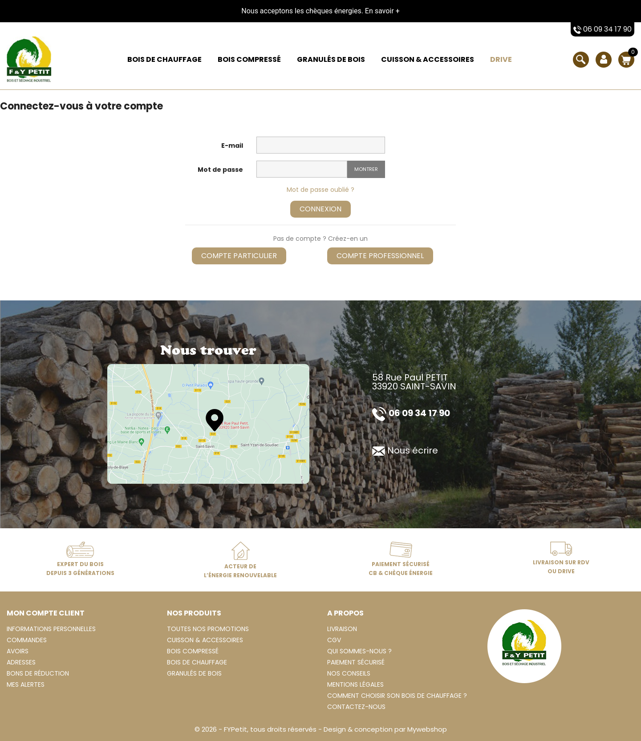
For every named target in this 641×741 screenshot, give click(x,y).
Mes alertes (26, 684)
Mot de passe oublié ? (320, 189)
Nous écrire (405, 450)
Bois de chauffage (164, 59)
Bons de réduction (38, 673)
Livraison (342, 628)
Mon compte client (46, 613)
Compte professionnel (380, 256)
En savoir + (382, 11)
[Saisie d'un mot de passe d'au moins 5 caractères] (301, 169)
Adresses (21, 662)
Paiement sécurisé (356, 662)
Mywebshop (427, 729)
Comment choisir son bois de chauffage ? (397, 695)
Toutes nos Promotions (208, 628)
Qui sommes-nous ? (359, 651)
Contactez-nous (356, 706)
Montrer (366, 169)
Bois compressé (249, 59)
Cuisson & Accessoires (427, 59)
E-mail (232, 145)
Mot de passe (220, 169)
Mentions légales (355, 684)
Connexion (320, 209)
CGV (334, 640)
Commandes (27, 640)
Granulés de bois (331, 59)
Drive (501, 59)
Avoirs (17, 651)
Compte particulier (239, 256)
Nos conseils (348, 673)
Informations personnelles (51, 628)
